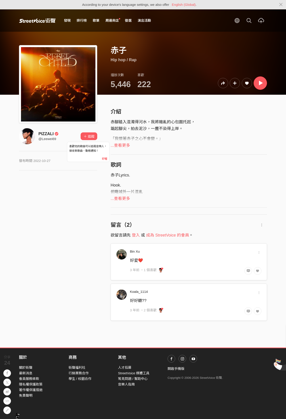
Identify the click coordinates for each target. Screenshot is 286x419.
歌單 (96, 20)
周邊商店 (112, 20)
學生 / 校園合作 (80, 379)
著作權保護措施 (30, 390)
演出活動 (144, 20)
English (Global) (184, 4)
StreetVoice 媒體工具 (133, 373)
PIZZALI (48, 134)
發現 (67, 20)
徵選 (128, 20)
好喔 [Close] (104, 158)
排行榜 (82, 20)
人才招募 (124, 367)
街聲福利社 (77, 367)
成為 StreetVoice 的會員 (167, 235)
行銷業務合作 (79, 373)
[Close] (281, 4)
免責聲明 (25, 395)
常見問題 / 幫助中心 (133, 379)
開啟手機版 (176, 369)
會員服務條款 (29, 379)
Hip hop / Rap (124, 60)
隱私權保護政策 (30, 384)
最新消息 (25, 373)
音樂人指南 (126, 384)
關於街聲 (25, 367)
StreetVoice (37, 20)
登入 (136, 235)
